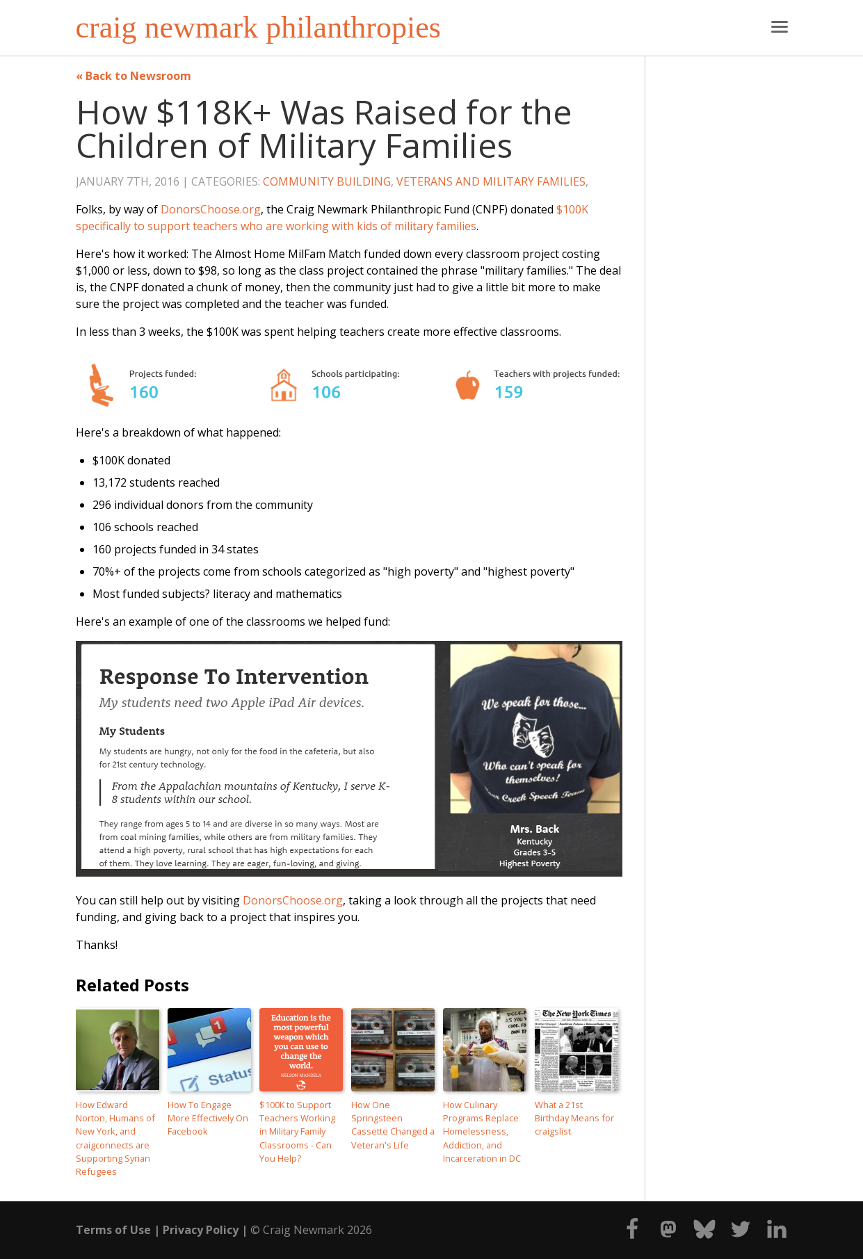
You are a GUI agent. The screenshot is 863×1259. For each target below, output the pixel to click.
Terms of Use (113, 1229)
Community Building (327, 181)
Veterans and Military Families (491, 181)
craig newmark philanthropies (258, 28)
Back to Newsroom (138, 75)
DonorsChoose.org (211, 209)
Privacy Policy (201, 1229)
